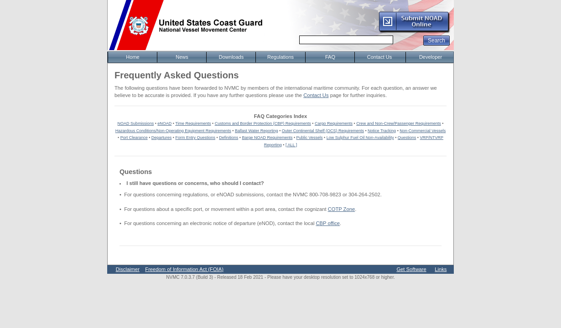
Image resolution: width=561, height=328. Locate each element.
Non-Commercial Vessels (423, 130)
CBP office (328, 223)
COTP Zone (341, 209)
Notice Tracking (382, 130)
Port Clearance (134, 137)
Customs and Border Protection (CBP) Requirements (263, 123)
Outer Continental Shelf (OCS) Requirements (323, 130)
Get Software (411, 269)
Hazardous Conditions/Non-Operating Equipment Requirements (173, 130)
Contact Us (315, 95)
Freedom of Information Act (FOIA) (184, 269)
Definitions (228, 137)
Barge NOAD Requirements (267, 137)
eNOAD (164, 123)
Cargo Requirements (334, 123)
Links (441, 269)
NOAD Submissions (136, 123)
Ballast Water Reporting (256, 130)
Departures (161, 137)
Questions (407, 137)
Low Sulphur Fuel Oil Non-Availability (360, 137)
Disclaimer (128, 269)
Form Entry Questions (196, 137)
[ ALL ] (291, 145)
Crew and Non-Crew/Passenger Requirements (398, 123)
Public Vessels (309, 137)
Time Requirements (193, 123)
